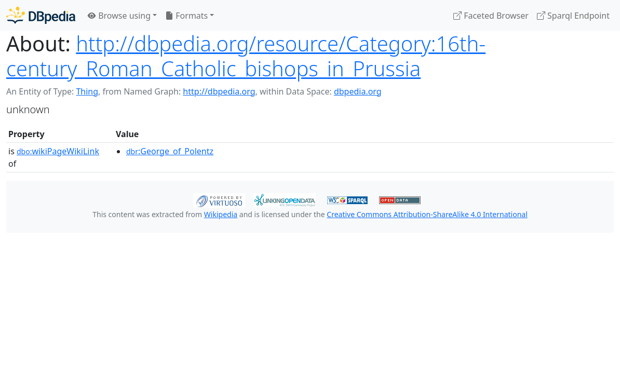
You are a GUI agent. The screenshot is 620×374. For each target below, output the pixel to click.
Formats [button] (186, 15)
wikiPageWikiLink (58, 151)
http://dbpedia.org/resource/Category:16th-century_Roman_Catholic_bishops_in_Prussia (246, 56)
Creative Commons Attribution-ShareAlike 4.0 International (427, 214)
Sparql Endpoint (573, 15)
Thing (87, 91)
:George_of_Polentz (169, 151)
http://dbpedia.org (219, 91)
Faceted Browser (491, 15)
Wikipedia (220, 214)
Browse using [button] (119, 15)
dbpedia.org (358, 91)
